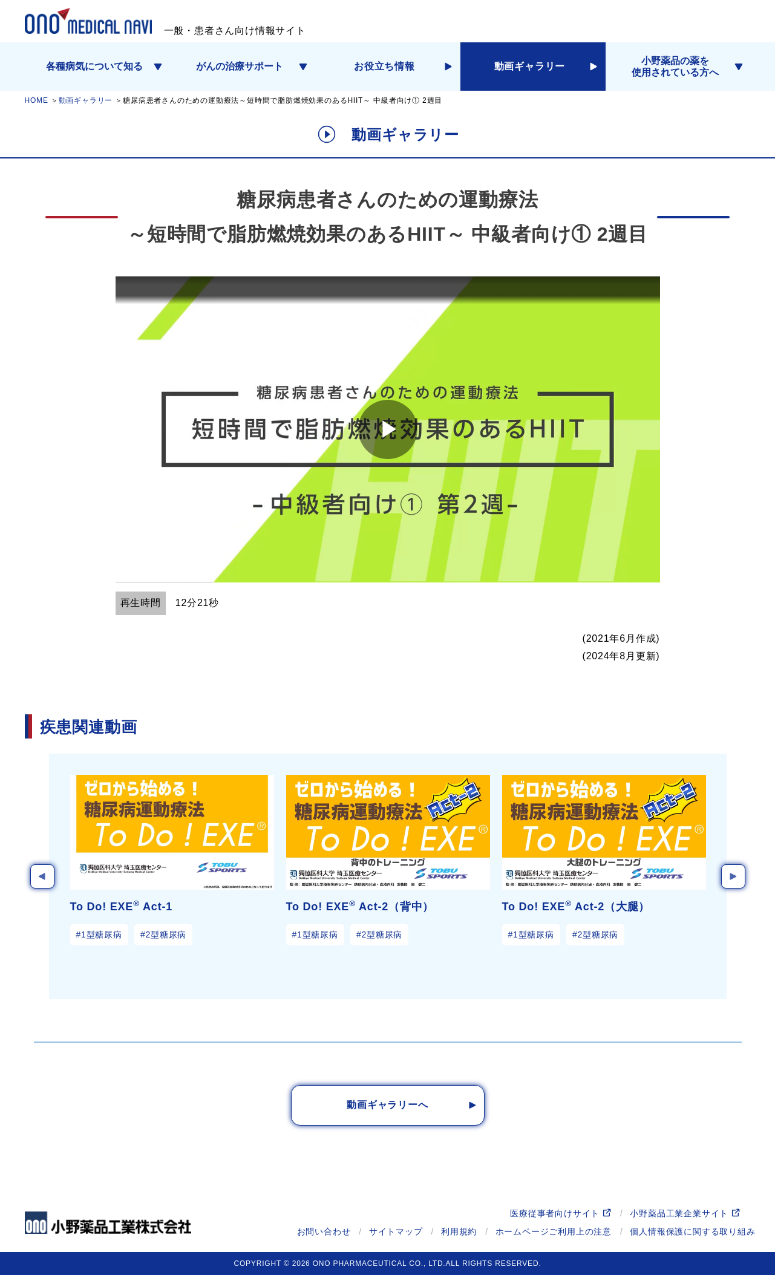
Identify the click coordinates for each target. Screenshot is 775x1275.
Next (733, 876)
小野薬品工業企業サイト (679, 1213)
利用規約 (459, 1231)
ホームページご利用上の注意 (553, 1231)
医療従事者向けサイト (555, 1213)
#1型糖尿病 (99, 934)
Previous (42, 876)
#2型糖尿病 (163, 934)
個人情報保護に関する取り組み (692, 1231)
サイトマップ (396, 1231)
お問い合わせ (324, 1231)
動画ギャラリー (86, 100)
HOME (36, 100)
